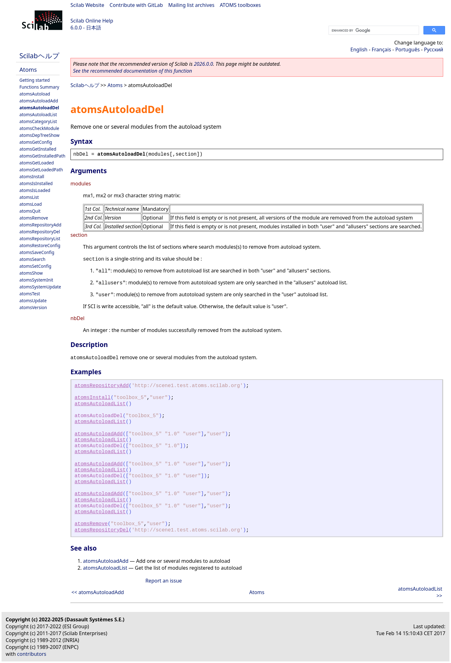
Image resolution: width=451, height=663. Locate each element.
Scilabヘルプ (39, 55)
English (358, 49)
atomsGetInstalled (37, 149)
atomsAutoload (34, 94)
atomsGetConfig (35, 142)
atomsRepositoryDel (39, 232)
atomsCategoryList (38, 121)
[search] (373, 30)
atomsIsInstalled (36, 183)
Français (381, 49)
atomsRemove (33, 218)
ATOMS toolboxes (240, 5)
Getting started (34, 80)
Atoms (28, 69)
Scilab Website (87, 5)
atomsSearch (32, 259)
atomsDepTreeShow (39, 135)
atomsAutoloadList (38, 114)
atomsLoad (30, 204)
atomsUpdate (33, 300)
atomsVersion (33, 307)
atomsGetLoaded (36, 163)
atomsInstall (31, 176)
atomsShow (31, 273)
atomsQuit (29, 211)
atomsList (29, 197)
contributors (31, 653)
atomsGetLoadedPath (41, 170)
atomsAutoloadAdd (38, 101)
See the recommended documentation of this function (132, 70)
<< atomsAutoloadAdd (97, 592)
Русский (433, 49)
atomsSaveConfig (36, 252)
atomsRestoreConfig (39, 245)
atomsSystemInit (36, 280)
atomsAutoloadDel (39, 108)
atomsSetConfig (35, 266)
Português (407, 49)
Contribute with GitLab (136, 5)
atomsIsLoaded (34, 190)
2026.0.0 (203, 63)
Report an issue (163, 580)
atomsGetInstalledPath (42, 156)
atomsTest (29, 294)
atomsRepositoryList (39, 238)
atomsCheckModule (39, 128)
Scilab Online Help (91, 20)
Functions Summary (39, 87)
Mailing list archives (191, 5)
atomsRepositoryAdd (40, 225)
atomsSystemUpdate (40, 287)
